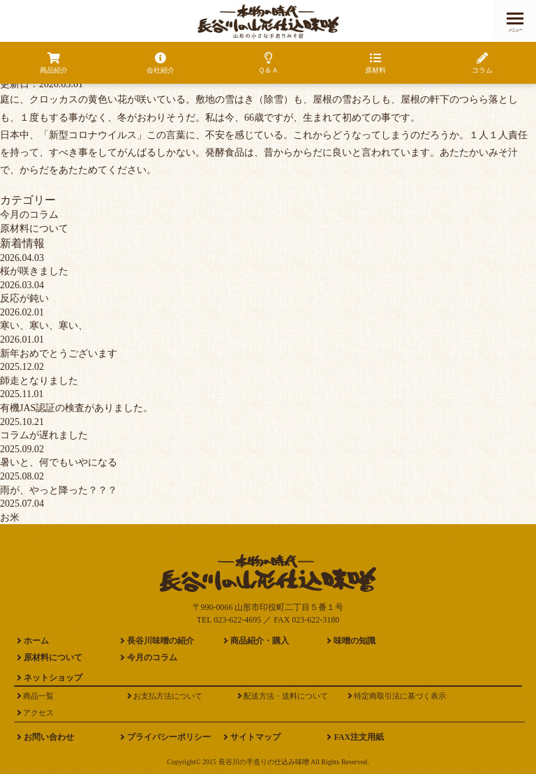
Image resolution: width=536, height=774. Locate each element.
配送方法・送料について (286, 696)
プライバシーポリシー (169, 737)
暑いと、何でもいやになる (58, 462)
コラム (482, 63)
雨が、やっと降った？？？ (58, 490)
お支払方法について (167, 696)
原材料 (375, 63)
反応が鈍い (24, 298)
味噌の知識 (354, 641)
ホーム (36, 641)
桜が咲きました (34, 271)
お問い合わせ (49, 737)
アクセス (38, 712)
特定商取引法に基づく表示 (400, 696)
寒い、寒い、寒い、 (44, 325)
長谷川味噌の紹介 (160, 641)
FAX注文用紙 (359, 737)
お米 (10, 517)
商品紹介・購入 (259, 641)
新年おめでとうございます (58, 353)
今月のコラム (29, 214)
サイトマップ (255, 737)
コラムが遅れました (44, 435)
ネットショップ (53, 678)
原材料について (34, 228)
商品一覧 (38, 696)
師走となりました (39, 380)
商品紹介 (53, 63)
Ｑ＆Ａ (268, 63)
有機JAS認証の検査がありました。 (76, 408)
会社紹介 (161, 63)
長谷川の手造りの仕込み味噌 (263, 762)
